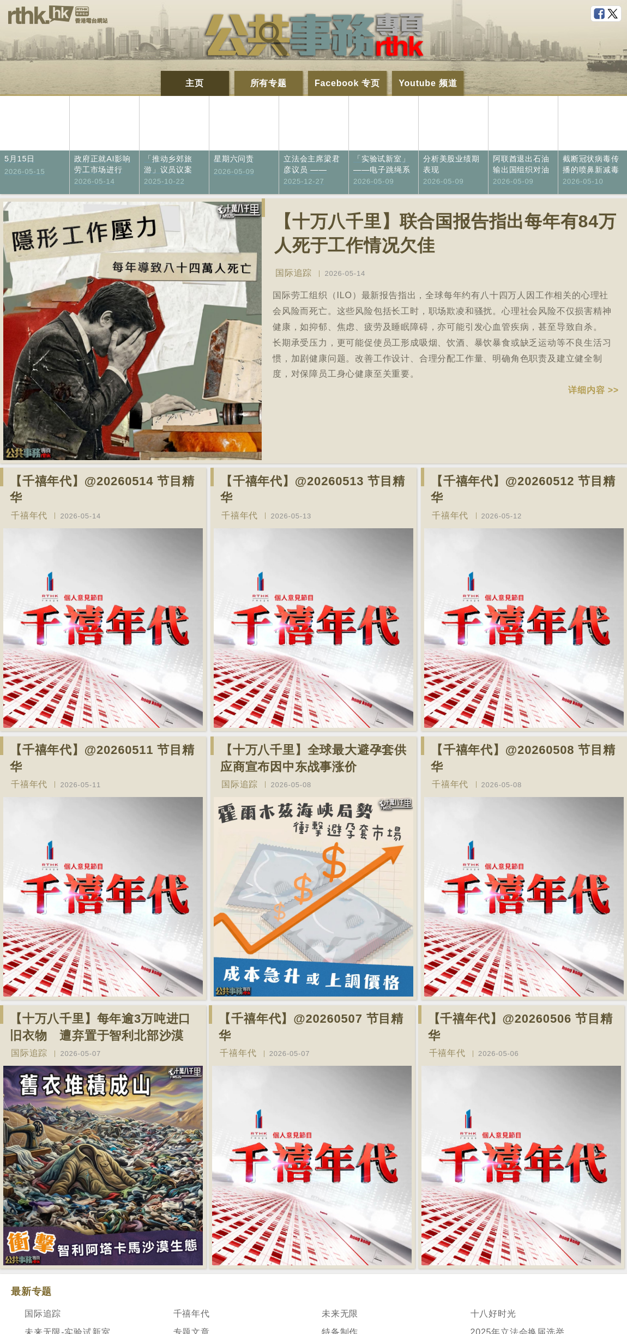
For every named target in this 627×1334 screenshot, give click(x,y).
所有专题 (268, 83)
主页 (194, 83)
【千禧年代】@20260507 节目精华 (311, 1027)
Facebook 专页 (347, 83)
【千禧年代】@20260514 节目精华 (102, 489)
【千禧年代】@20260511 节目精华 (102, 758)
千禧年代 (29, 515)
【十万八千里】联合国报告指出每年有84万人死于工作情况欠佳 (445, 234)
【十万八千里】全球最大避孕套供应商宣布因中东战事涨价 (313, 758)
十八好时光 (493, 1313)
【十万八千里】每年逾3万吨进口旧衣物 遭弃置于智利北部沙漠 (100, 1027)
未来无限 (340, 1313)
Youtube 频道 (428, 83)
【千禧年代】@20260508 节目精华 (523, 758)
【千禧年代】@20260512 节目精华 (523, 489)
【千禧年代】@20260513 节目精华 (312, 489)
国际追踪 (293, 272)
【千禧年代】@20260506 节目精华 (520, 1027)
